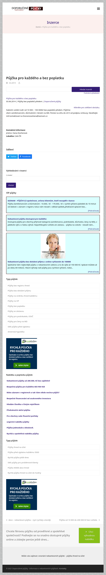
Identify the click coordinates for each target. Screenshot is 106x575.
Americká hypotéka (16, 331)
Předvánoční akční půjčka (18, 410)
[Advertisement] (53, 57)
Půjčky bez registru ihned (19, 285)
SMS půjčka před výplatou (19, 326)
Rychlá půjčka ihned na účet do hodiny (24, 473)
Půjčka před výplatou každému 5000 (23, 452)
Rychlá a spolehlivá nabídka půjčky (23, 433)
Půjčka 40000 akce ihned (18, 467)
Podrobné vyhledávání (91, 93)
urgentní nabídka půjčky (18, 422)
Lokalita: (10, 136)
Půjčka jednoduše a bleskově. (20, 427)
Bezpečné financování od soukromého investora (29, 398)
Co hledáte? (9, 175)
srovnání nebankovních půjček (51, 556)
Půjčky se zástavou (16, 311)
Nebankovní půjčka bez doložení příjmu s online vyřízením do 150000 (39, 261)
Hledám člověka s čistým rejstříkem (23, 404)
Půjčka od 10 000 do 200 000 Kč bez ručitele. (79, 520)
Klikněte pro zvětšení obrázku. (87, 107)
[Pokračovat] (93, 210)
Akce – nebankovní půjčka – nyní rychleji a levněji (28, 520)
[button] (98, 9)
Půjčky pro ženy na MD (18, 321)
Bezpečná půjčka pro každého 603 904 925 (26, 386)
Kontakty (62, 568)
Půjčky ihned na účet (17, 447)
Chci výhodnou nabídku (89, 535)
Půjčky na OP (13, 301)
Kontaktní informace (15, 130)
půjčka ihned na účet (76, 556)
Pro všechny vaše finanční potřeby (22, 416)
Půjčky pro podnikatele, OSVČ (20, 316)
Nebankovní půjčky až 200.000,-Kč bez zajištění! (28, 380)
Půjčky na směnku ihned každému (22, 296)
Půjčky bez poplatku (16, 306)
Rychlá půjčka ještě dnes (18, 457)
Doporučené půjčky (52, 101)
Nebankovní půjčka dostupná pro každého (27, 219)
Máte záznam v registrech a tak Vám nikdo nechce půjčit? (33, 392)
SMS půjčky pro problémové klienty (23, 462)
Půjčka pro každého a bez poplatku (21, 98)
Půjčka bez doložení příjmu (19, 290)
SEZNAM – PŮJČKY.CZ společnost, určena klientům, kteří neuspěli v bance (41, 200)
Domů (38, 27)
